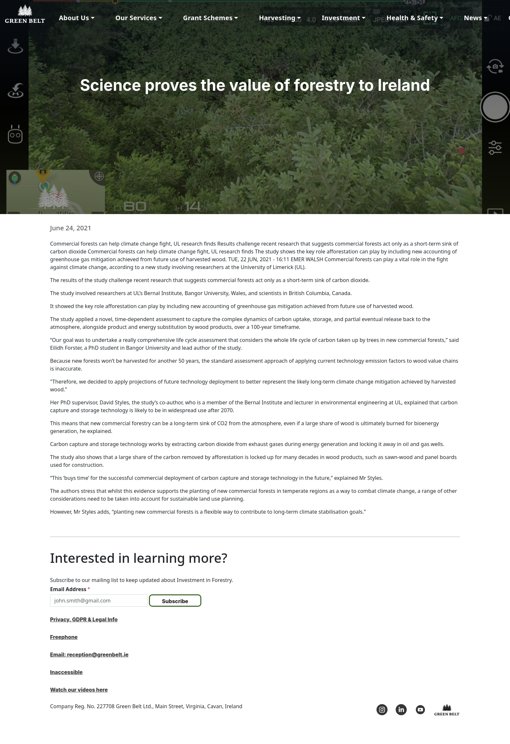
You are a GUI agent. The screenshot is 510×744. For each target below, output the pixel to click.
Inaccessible (66, 672)
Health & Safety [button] (412, 17)
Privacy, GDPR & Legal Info (84, 619)
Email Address (68, 589)
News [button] (473, 17)
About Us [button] (74, 17)
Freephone (64, 637)
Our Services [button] (136, 17)
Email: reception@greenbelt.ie (89, 654)
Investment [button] (341, 17)
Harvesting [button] (277, 17)
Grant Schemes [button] (208, 17)
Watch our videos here (79, 689)
